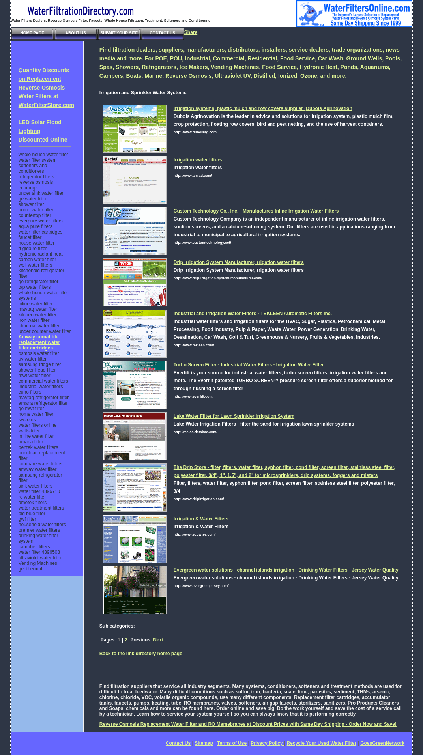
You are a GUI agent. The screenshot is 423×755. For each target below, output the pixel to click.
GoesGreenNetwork (382, 743)
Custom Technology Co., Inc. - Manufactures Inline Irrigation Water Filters (256, 211)
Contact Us (162, 33)
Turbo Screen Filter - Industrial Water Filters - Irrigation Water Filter (249, 365)
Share (190, 32)
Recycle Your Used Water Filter (322, 743)
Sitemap (204, 743)
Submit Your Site (119, 33)
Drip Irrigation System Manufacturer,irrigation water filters (239, 262)
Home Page (32, 33)
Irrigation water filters (198, 160)
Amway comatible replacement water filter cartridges (39, 342)
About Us (76, 33)
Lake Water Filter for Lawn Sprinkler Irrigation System (234, 416)
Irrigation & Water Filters (201, 518)
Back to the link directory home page (140, 653)
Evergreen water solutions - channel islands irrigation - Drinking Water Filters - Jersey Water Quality (286, 570)
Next (158, 640)
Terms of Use (232, 743)
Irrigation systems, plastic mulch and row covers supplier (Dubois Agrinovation (263, 108)
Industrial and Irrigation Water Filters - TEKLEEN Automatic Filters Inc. (253, 313)
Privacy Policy (267, 743)
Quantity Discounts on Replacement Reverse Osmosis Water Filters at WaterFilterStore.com (46, 87)
